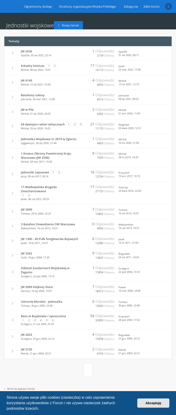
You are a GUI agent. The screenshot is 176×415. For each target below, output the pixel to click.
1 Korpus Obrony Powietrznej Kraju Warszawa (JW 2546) (46, 155)
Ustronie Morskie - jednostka (41, 301)
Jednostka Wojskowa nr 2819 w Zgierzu (49, 139)
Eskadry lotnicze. (33, 66)
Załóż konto (151, 6)
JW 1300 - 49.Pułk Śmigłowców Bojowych (49, 239)
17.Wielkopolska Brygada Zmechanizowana (39, 189)
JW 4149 (26, 80)
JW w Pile (27, 109)
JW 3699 (26, 209)
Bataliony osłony (32, 95)
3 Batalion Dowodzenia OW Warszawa (48, 224)
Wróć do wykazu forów (19, 388)
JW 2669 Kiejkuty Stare (37, 287)
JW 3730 (26, 349)
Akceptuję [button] (153, 403)
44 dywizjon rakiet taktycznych (43, 124)
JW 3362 (26, 253)
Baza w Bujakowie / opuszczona (43, 316)
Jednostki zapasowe (35, 172)
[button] (40, 409)
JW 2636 (26, 51)
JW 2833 (26, 335)
